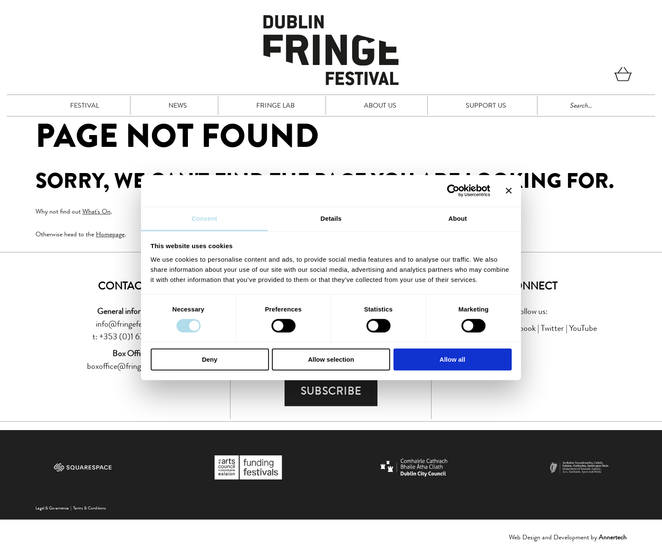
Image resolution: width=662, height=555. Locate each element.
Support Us (486, 105)
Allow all (452, 359)
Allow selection (331, 359)
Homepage (110, 234)
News (177, 105)
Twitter (552, 328)
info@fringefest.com (130, 324)
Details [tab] (331, 218)
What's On (96, 211)
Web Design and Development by (568, 537)
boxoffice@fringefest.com (130, 366)
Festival (84, 105)
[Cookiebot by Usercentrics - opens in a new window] (453, 190)
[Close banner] (509, 191)
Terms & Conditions (89, 508)
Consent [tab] (204, 218)
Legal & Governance (52, 508)
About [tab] (457, 218)
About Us (380, 105)
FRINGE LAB (275, 105)
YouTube (583, 328)
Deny (209, 359)
